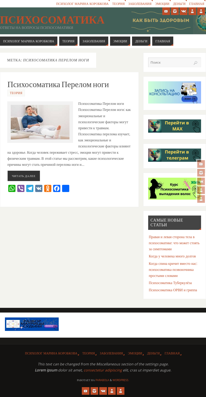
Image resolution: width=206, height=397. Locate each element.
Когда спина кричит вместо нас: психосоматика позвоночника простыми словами (173, 269)
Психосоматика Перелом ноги (58, 84)
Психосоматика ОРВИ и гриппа (173, 289)
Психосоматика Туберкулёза (170, 282)
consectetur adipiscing (103, 370)
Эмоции (162, 4)
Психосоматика (52, 20)
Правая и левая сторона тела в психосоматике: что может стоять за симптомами (174, 242)
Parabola (102, 380)
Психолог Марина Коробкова (82, 4)
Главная (196, 4)
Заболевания (139, 4)
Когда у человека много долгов (172, 256)
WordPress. (121, 380)
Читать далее (23, 176)
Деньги (179, 4)
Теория (118, 4)
